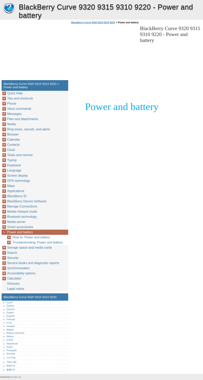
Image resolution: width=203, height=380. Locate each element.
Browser (13, 134)
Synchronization (18, 268)
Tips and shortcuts (20, 98)
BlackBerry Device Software (26, 201)
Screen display (17, 175)
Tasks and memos (20, 155)
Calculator (14, 278)
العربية (9, 302)
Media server (16, 222)
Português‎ (12, 350)
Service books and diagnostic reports (33, 263)
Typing (11, 160)
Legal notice (15, 288)
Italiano (10, 336)
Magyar (10, 329)
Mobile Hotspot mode (22, 211)
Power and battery (20, 232)
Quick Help (15, 93)
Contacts (13, 144)
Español (10, 316)
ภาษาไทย (11, 357)
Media (11, 124)
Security (13, 258)
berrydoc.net (16, 377)
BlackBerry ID (17, 196)
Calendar (13, 139)
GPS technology (18, 180)
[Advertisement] (103, 53)
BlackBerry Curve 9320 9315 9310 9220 (9, 8)
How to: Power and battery (31, 237)
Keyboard (14, 165)
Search (12, 252)
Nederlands (12, 343)
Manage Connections (22, 206)
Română (11, 354)
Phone (11, 103)
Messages (14, 114)
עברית (9, 322)
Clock (11, 150)
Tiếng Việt (11, 362)
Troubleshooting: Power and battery (38, 242)
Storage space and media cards (29, 247)
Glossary (13, 283)
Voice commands (19, 108)
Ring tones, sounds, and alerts (28, 129)
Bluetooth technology (22, 216)
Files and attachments (22, 119)
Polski (9, 347)
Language (14, 170)
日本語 (10, 340)
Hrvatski (10, 326)
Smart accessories (20, 227)
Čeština (10, 306)
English (10, 312)
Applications (15, 191)
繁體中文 (11, 370)
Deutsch (11, 309)
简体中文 (11, 366)
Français (11, 319)
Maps (11, 186)
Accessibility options (21, 273)
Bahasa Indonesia (15, 333)
